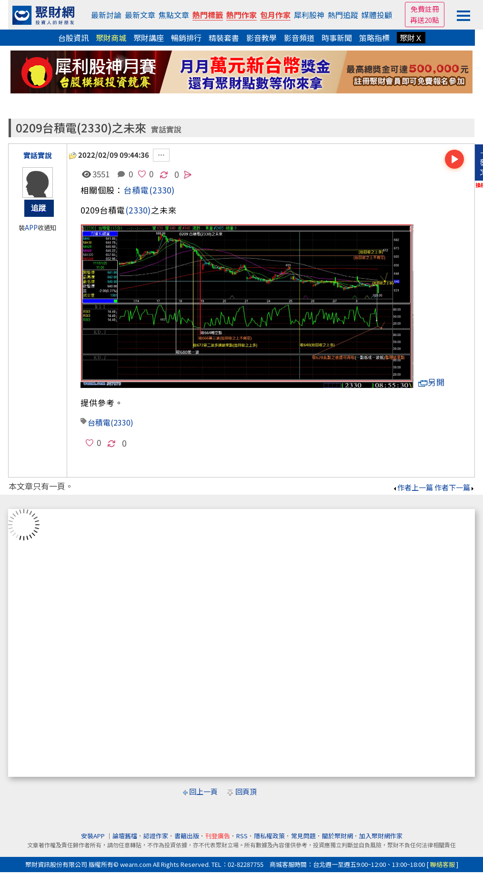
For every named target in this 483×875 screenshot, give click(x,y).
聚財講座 (148, 37)
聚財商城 (111, 37)
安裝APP (93, 835)
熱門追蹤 (343, 14)
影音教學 (261, 37)
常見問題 (303, 835)
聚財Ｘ (411, 37)
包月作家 (275, 14)
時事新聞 (337, 37)
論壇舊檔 (124, 835)
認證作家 (155, 835)
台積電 (136, 190)
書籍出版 (186, 835)
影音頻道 (299, 37)
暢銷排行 (186, 37)
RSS (242, 835)
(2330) (162, 190)
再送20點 (424, 20)
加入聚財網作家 (380, 835)
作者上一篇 (412, 487)
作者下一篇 (454, 487)
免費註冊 (425, 9)
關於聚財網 (337, 835)
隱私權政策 (269, 835)
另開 (431, 382)
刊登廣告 (217, 835)
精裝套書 (224, 37)
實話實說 (166, 129)
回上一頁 (203, 791)
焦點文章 (174, 14)
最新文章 (140, 14)
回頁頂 (246, 791)
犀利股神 (309, 14)
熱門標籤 (207, 14)
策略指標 (374, 37)
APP (31, 227)
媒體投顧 (377, 14)
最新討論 (106, 14)
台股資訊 (73, 37)
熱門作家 (241, 14)
